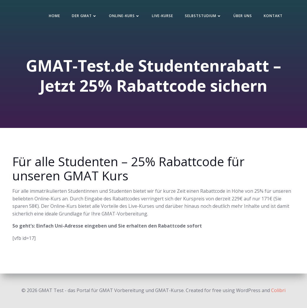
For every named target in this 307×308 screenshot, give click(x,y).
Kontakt (273, 15)
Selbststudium (203, 15)
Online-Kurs (124, 15)
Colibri (278, 290)
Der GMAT (84, 15)
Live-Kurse (162, 15)
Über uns (242, 15)
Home (54, 15)
